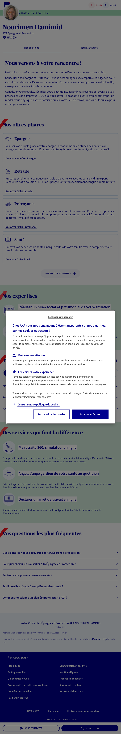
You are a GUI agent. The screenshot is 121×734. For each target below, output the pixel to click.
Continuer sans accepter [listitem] (60, 316)
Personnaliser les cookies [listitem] (51, 414)
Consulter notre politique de (38, 404)
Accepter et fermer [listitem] (90, 414)
